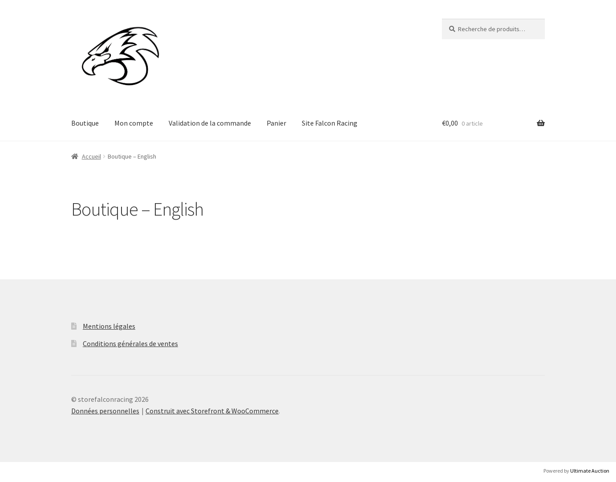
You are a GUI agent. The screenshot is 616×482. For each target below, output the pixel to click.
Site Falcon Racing (329, 122)
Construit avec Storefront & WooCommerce (212, 410)
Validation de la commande (210, 122)
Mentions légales (109, 326)
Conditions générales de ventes (130, 343)
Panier (276, 122)
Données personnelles (105, 410)
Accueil (91, 156)
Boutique (85, 122)
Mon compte (133, 122)
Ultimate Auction (589, 470)
